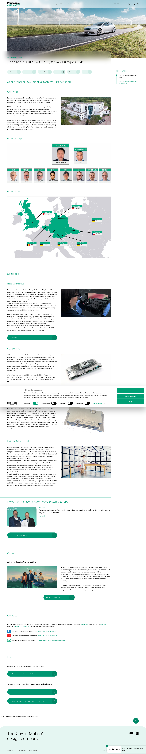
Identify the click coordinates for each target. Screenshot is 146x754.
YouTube (104, 624)
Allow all (130, 737)
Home (2, 716)
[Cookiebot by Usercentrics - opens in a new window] (12, 750)
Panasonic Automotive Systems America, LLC (128, 76)
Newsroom (105, 4)
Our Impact (94, 4)
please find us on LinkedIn (47, 631)
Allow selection (130, 743)
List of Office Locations (30, 716)
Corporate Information (60, 4)
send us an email (21, 626)
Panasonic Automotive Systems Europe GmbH (128, 82)
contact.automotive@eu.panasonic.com (52, 640)
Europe (42, 516)
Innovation (73, 4)
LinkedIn (84, 624)
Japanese (131, 4)
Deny (130, 748)
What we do (84, 4)
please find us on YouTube (47, 635)
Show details (97, 750)
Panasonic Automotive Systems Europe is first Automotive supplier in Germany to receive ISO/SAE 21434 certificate (74, 511)
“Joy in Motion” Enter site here (118, 4)
